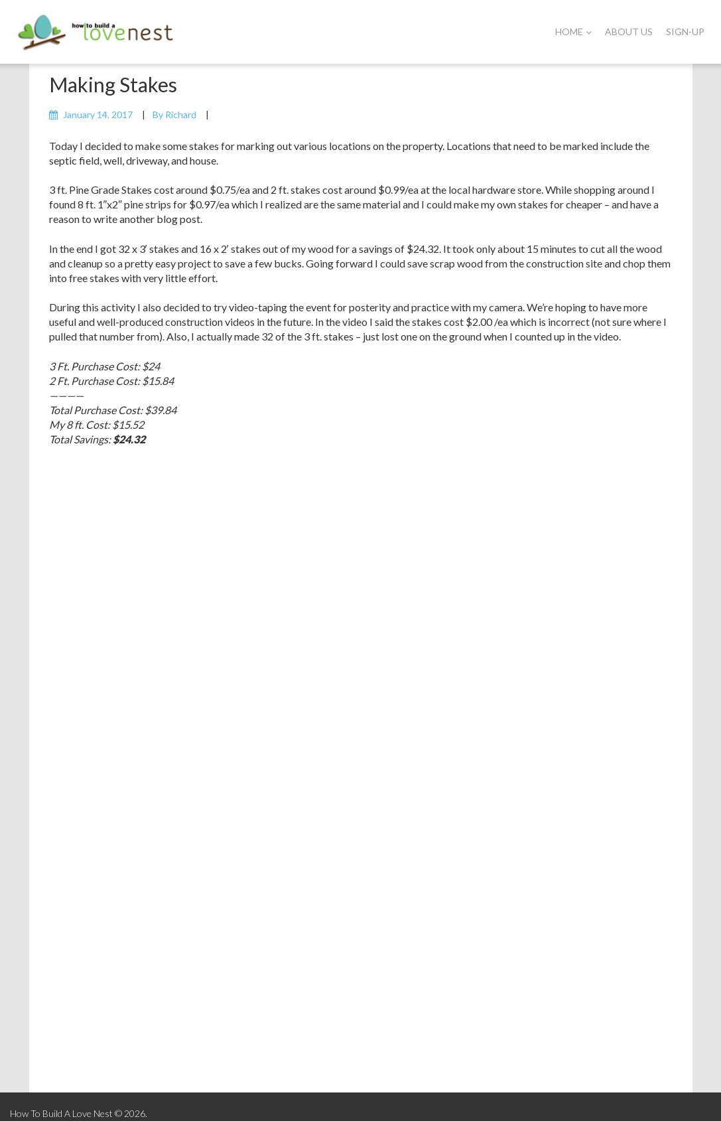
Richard (180, 114)
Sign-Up (685, 31)
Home (573, 31)
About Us (629, 31)
